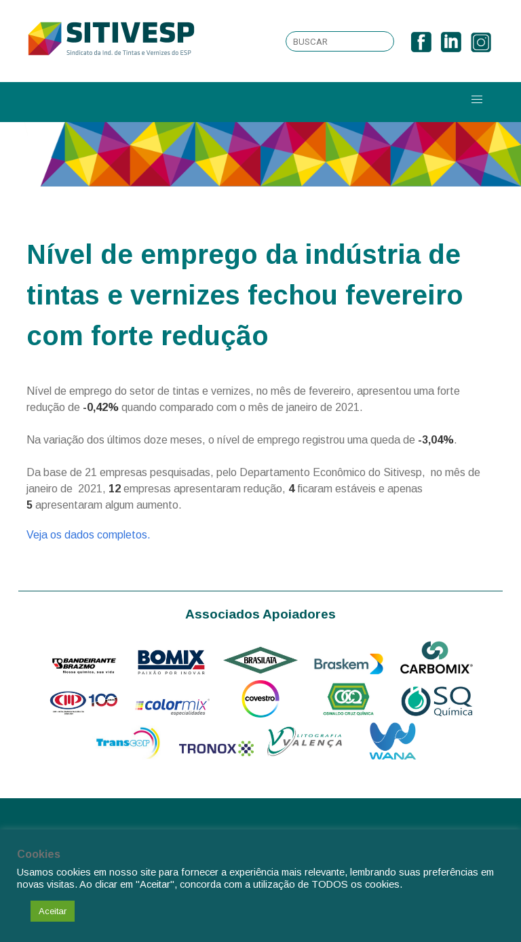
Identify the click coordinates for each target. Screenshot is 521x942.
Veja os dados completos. (88, 535)
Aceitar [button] (52, 911)
